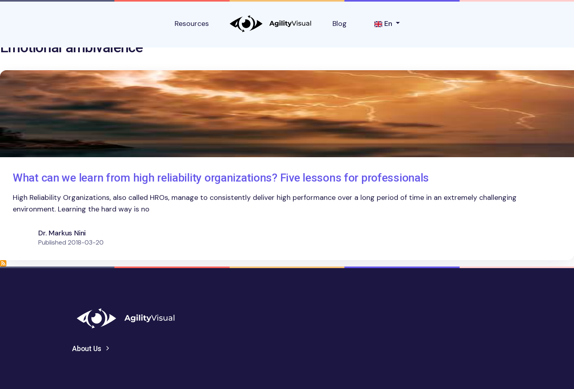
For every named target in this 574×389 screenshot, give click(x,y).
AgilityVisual (270, 24)
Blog (339, 23)
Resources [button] (192, 23)
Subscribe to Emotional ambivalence (3, 263)
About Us (86, 348)
